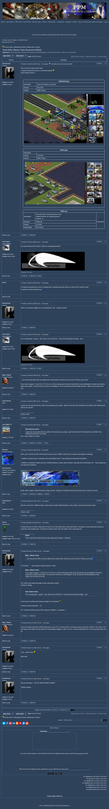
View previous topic (91, 56)
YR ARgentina (47, 384)
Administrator (79, 753)
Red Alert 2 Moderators (54, 52)
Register (69, 22)
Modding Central (20, 47)
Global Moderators (15, 52)
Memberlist (52, 22)
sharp (51, 769)
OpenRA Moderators (41, 52)
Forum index (8, 47)
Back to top (6, 235)
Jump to (60, 720)
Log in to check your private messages (90, 22)
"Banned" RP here (26, 272)
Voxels (38, 47)
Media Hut (30, 47)
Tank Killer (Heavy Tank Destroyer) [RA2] (21, 50)
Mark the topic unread (77, 56)
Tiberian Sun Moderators (69, 52)
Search (44, 22)
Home (3, 22)
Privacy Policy (36, 22)
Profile (75, 22)
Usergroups (61, 22)
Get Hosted (10, 22)
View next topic (102, 56)
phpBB (53, 796)
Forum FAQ (27, 22)
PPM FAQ (18, 22)
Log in (106, 22)
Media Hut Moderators (28, 52)
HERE (74, 35)
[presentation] (20, 761)
